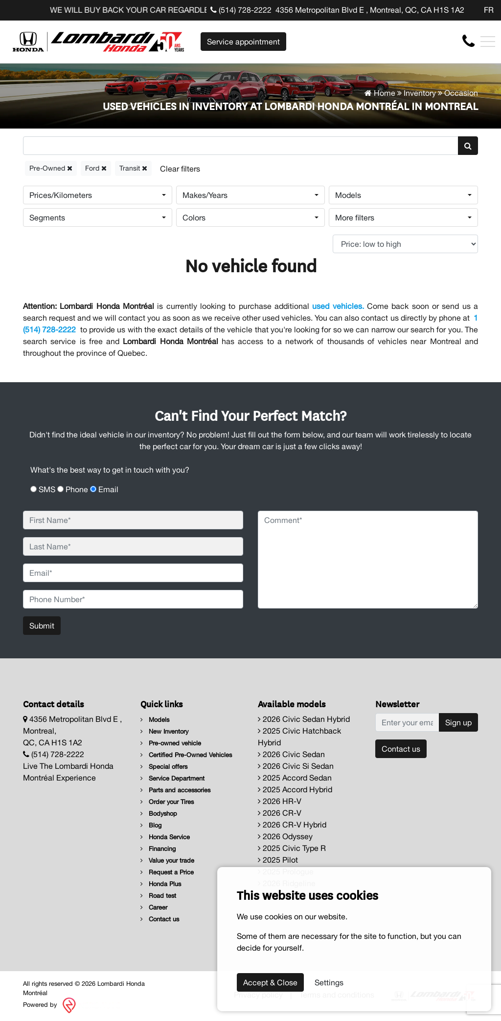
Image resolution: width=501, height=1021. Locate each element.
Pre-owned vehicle (170, 743)
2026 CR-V (279, 812)
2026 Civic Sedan (291, 754)
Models (348, 195)
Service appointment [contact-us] (243, 41)
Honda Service (165, 837)
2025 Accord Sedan (295, 777)
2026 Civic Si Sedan (296, 765)
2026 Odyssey (285, 836)
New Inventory (164, 731)
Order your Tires (167, 801)
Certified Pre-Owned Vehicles (186, 755)
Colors (193, 217)
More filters (354, 217)
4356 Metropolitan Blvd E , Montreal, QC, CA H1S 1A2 (369, 9)
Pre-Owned (50, 168)
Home (379, 92)
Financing (158, 848)
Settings (329, 982)
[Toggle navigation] (488, 41)
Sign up (458, 722)
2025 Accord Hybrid (295, 789)
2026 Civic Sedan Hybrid (304, 719)
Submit (41, 625)
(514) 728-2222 (241, 9)
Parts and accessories (175, 790)
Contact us (159, 919)
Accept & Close (270, 982)
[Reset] (180, 168)
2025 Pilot (278, 859)
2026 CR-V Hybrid (292, 824)
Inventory (420, 92)
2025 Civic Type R (292, 848)
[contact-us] (468, 41)
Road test (158, 895)
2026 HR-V (279, 801)
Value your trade (167, 860)
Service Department (172, 778)
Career (153, 907)
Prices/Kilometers (60, 195)
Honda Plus (160, 884)
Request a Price (167, 872)
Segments (47, 217)
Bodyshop (158, 813)
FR (489, 9)
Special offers (163, 766)
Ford (96, 168)
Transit (133, 168)
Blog (150, 825)
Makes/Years (205, 195)
